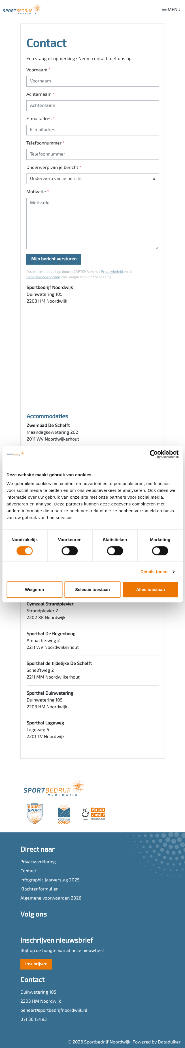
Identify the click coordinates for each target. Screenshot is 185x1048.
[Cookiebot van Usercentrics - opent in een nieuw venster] (153, 454)
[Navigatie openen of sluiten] (172, 9)
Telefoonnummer (45, 143)
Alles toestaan (150, 589)
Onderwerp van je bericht (53, 167)
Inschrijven (36, 964)
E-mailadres (40, 119)
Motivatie (37, 192)
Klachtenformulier (39, 889)
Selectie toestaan (92, 589)
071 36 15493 (33, 1019)
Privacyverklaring (38, 862)
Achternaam (40, 94)
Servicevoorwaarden (43, 277)
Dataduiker (169, 1042)
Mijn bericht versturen (53, 259)
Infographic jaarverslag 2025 (50, 880)
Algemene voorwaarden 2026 (50, 898)
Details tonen (154, 571)
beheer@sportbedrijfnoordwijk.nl (53, 1010)
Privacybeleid (112, 272)
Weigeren (34, 589)
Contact (28, 871)
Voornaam (38, 70)
